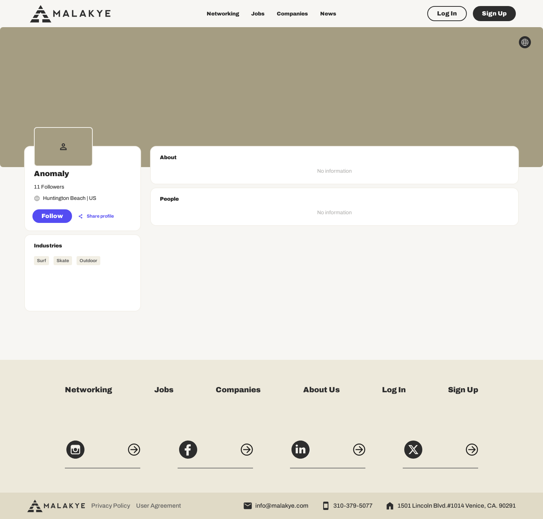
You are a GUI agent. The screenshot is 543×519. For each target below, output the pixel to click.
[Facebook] (215, 453)
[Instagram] (102, 453)
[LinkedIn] (327, 453)
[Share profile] (96, 216)
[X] (440, 453)
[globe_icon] (525, 42)
